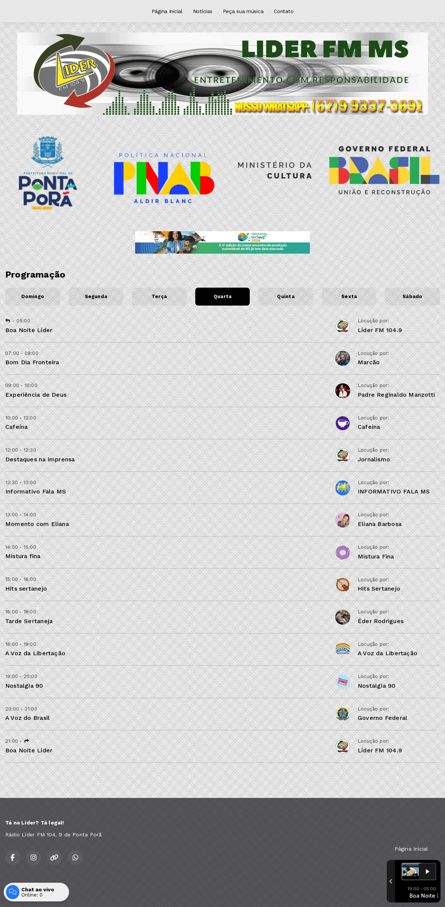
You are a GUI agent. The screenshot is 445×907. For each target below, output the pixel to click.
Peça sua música (243, 11)
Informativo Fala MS (35, 491)
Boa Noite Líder (28, 330)
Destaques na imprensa (40, 459)
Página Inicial (167, 11)
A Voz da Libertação (35, 653)
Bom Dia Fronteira (32, 362)
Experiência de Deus (35, 394)
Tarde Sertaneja (29, 621)
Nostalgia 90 (24, 685)
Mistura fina (23, 556)
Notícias (202, 11)
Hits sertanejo (26, 588)
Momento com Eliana (37, 523)
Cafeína (16, 426)
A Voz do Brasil (27, 717)
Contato (283, 11)
